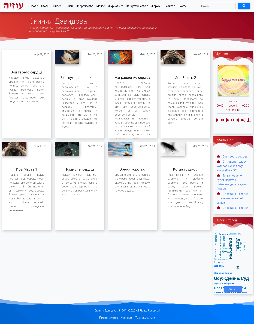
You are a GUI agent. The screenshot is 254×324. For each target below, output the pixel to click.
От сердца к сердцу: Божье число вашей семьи (233, 198)
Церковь (219, 265)
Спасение (224, 234)
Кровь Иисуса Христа (241, 247)
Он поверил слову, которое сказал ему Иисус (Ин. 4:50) (232, 166)
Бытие (225, 248)
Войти (182, 6)
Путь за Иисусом (224, 283)
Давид (225, 251)
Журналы (114, 6)
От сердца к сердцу (236, 207)
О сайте (168, 6)
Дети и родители (234, 253)
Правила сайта (108, 317)
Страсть (218, 262)
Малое (100, 6)
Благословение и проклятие (230, 292)
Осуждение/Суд (231, 278)
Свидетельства (136, 6)
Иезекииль (235, 234)
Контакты (126, 317)
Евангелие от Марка (220, 247)
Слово (34, 6)
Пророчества (84, 6)
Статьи (45, 6)
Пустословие (215, 250)
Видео (57, 6)
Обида (216, 237)
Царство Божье (223, 272)
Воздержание (221, 259)
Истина (224, 241)
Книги (69, 6)
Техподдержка (145, 317)
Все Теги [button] (232, 289)
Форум (155, 6)
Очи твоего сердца (235, 156)
